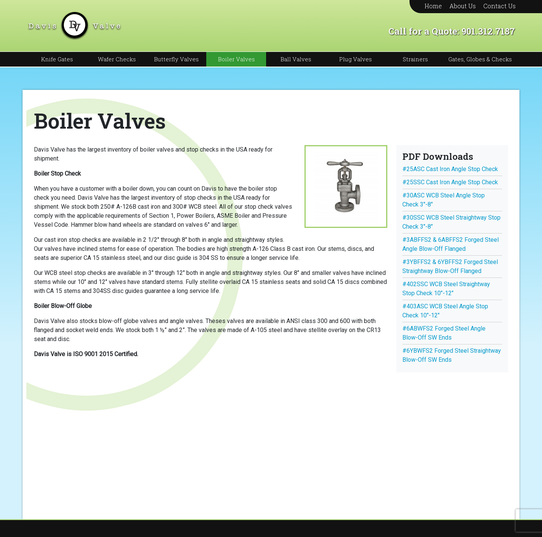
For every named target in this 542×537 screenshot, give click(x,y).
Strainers (415, 59)
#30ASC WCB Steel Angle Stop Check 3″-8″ (443, 200)
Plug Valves (355, 59)
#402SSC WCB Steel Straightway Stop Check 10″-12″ (446, 289)
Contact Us (499, 6)
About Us (462, 6)
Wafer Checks (117, 59)
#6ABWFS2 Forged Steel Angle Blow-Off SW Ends (444, 333)
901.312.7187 (488, 31)
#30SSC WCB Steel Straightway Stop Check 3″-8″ (451, 222)
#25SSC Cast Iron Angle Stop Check (450, 182)
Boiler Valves (236, 59)
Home (433, 6)
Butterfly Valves (176, 59)
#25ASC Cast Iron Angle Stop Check (450, 169)
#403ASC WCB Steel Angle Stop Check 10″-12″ (445, 311)
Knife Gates (57, 59)
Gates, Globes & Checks (480, 59)
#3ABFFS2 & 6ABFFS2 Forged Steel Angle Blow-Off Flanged (450, 244)
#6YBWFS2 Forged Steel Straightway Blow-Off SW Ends (451, 355)
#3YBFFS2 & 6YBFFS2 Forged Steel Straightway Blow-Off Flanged (450, 266)
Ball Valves (295, 59)
